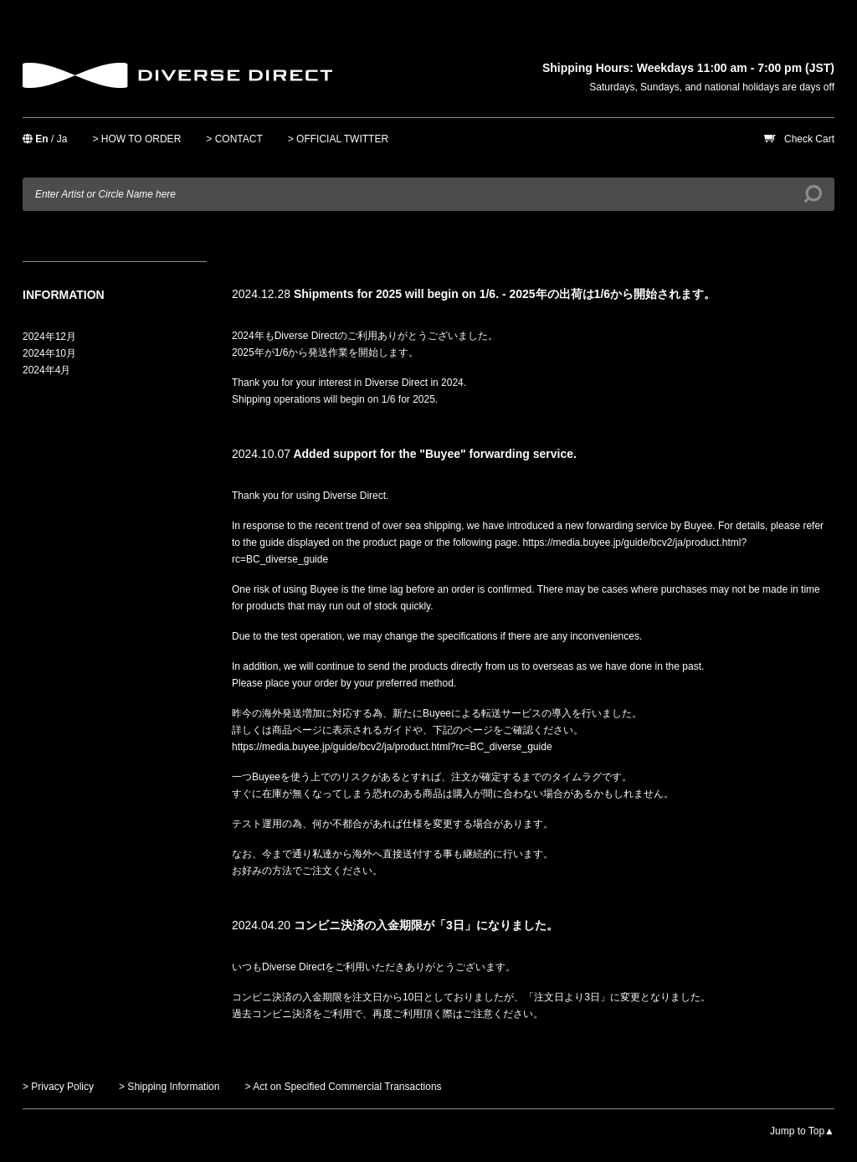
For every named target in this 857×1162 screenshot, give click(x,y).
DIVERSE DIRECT (177, 75)
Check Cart (809, 139)
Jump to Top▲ (802, 1131)
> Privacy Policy (58, 1087)
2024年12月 (49, 336)
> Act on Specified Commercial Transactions (342, 1087)
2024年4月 (46, 370)
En (41, 139)
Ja (62, 139)
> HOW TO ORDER (136, 139)
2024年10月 (49, 353)
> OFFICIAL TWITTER (338, 139)
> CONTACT (234, 139)
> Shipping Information (169, 1087)
